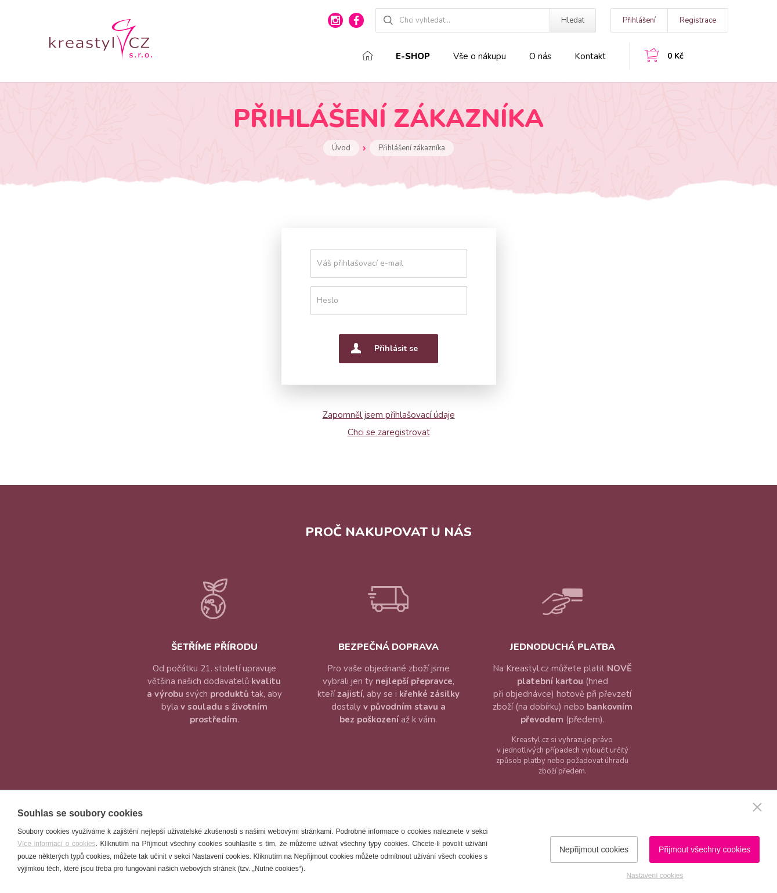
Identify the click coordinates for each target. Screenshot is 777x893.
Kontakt (590, 56)
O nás (540, 56)
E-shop (413, 56)
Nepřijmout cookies (593, 849)
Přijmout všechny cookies (704, 849)
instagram (335, 20)
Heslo (327, 300)
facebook (356, 20)
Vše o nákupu (479, 56)
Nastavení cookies (654, 876)
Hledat (572, 20)
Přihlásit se (396, 348)
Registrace (698, 20)
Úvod (341, 148)
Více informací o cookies (56, 844)
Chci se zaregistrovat (389, 432)
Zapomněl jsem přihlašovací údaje (389, 415)
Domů (368, 55)
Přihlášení (639, 20)
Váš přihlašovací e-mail (360, 263)
